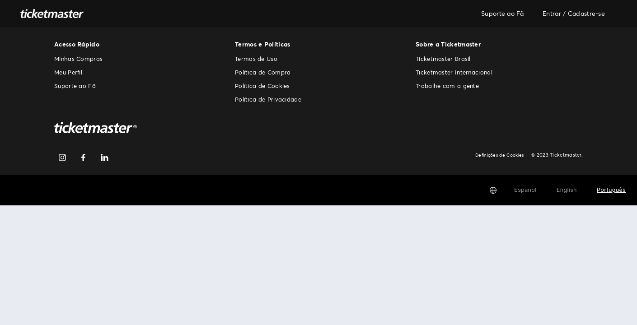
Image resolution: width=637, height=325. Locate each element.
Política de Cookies (262, 85)
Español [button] (525, 189)
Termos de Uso (256, 58)
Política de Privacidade (268, 99)
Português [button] (611, 189)
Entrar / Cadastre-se (574, 13)
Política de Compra (262, 72)
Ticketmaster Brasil (443, 58)
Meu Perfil (68, 72)
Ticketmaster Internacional (454, 72)
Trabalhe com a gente (447, 85)
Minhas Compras (78, 58)
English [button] (567, 189)
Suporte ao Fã (502, 13)
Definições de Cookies (501, 155)
